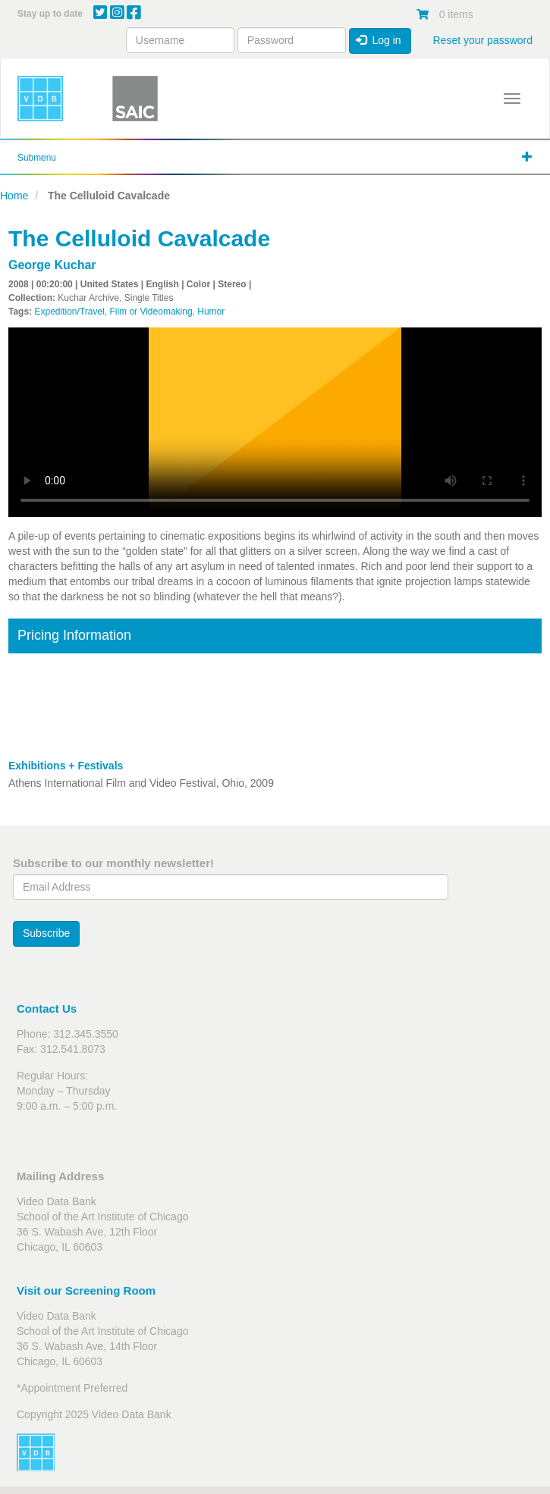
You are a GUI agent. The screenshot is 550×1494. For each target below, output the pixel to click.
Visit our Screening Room (86, 1290)
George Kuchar (52, 264)
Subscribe (46, 933)
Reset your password (482, 40)
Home (14, 195)
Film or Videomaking (150, 311)
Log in (378, 40)
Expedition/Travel (69, 311)
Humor (211, 311)
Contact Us (47, 1008)
